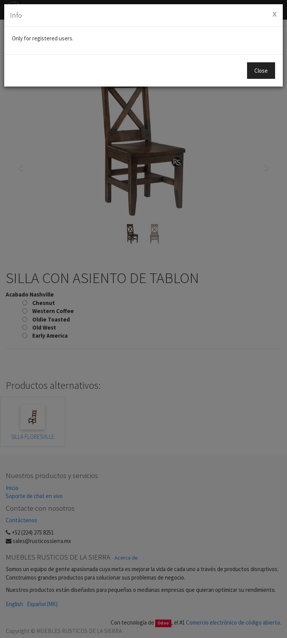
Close (261, 70)
